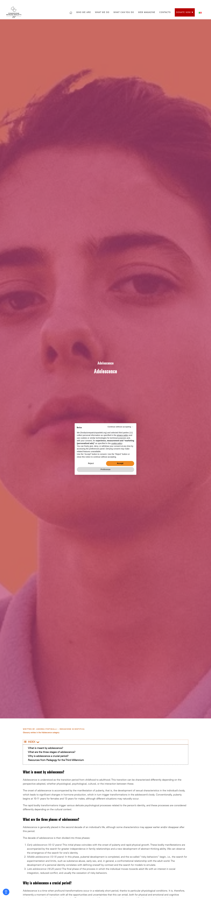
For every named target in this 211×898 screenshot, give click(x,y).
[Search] (171, 3)
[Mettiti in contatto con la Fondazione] (205, 3)
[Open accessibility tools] (6, 892)
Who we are (83, 13)
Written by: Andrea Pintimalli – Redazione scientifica (54, 729)
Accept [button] (120, 463)
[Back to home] (14, 12)
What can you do (123, 13)
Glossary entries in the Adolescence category (41, 733)
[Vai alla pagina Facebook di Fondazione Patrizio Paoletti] (183, 3)
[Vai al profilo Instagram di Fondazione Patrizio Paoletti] (188, 3)
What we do (102, 13)
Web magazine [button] (146, 13)
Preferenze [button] (105, 469)
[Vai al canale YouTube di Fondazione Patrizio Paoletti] (199, 3)
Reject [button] (91, 463)
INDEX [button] (29, 742)
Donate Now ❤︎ (184, 13)
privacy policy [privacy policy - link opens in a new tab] (122, 435)
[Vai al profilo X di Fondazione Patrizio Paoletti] (194, 3)
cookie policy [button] (116, 443)
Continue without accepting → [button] (120, 427)
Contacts (165, 13)
